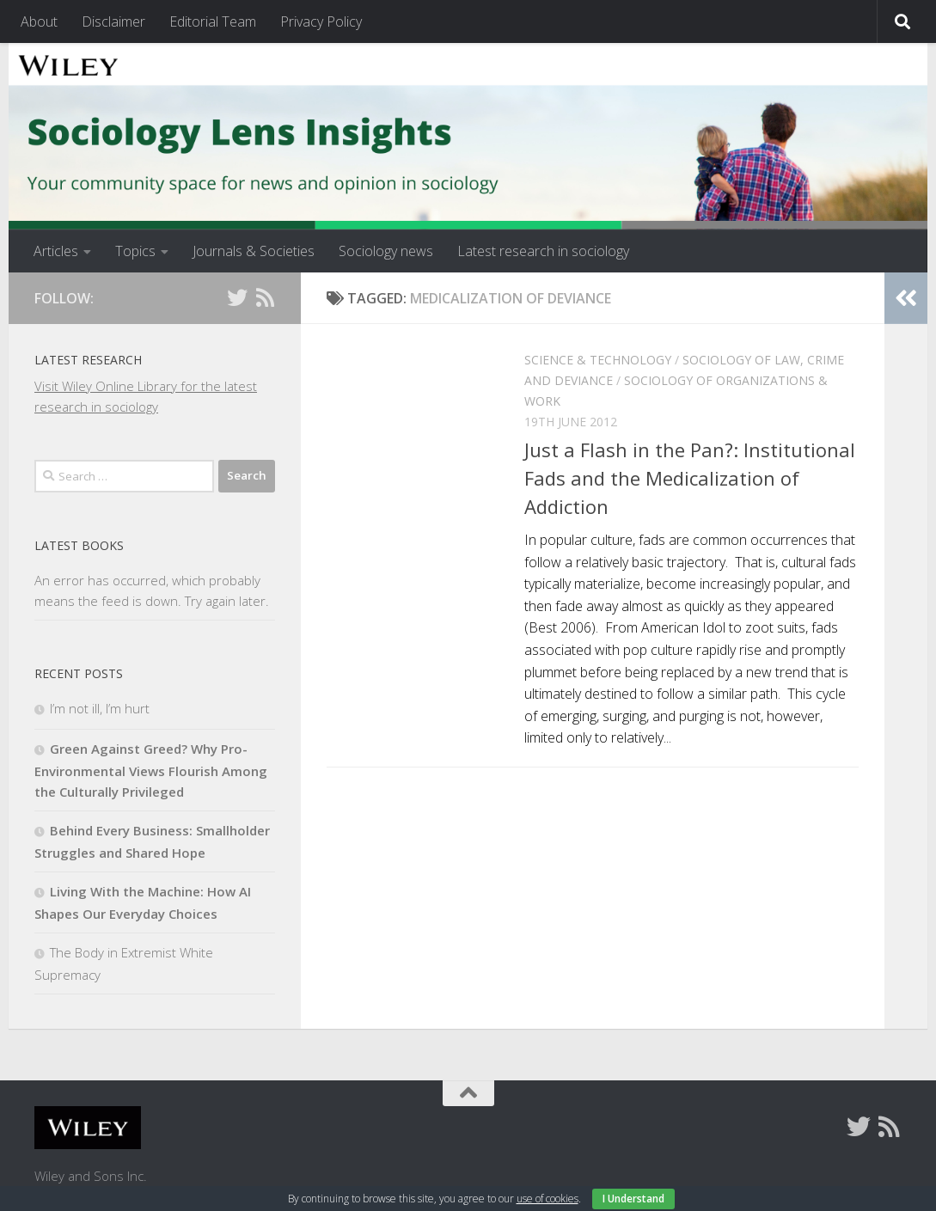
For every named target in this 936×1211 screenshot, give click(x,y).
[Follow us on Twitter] (237, 297)
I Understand (633, 1198)
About (39, 21)
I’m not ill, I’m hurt (100, 708)
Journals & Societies (254, 251)
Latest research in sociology (543, 251)
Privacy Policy (321, 21)
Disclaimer (113, 21)
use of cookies (547, 1198)
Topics (135, 251)
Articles (56, 251)
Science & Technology (597, 360)
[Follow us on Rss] (264, 297)
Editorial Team (212, 21)
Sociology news (386, 251)
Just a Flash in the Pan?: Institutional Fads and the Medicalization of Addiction (689, 478)
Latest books (79, 545)
